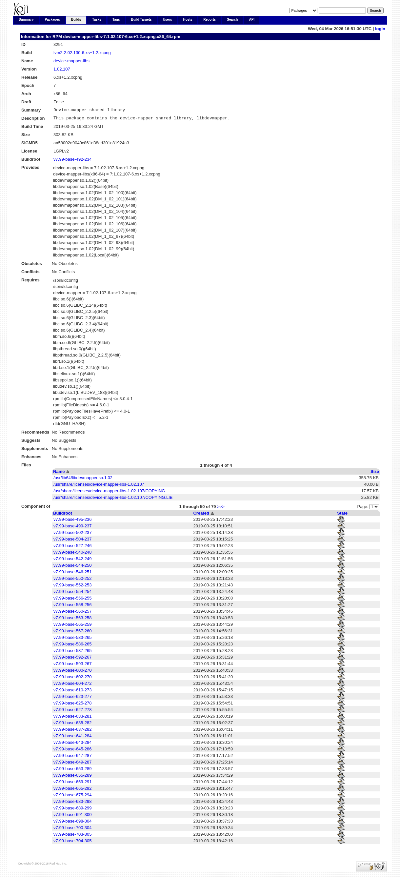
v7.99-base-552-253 (72, 586)
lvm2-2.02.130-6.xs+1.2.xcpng (82, 52)
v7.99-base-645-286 (72, 750)
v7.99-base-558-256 (72, 606)
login (380, 28)
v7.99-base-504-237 (72, 541)
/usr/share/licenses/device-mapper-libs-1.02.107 (98, 486)
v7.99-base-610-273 (72, 691)
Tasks (96, 19)
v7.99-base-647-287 (72, 757)
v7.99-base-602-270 (72, 678)
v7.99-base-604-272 (72, 685)
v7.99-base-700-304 (72, 829)
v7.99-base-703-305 (72, 836)
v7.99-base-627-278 (72, 711)
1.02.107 (61, 69)
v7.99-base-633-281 (72, 718)
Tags (116, 19)
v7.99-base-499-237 (72, 527)
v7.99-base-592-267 (72, 659)
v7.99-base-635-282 (72, 724)
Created (201, 515)
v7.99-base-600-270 (72, 672)
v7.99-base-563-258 (72, 619)
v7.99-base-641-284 (72, 737)
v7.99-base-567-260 (72, 632)
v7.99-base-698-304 (72, 823)
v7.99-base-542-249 (72, 560)
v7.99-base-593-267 (72, 665)
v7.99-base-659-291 (72, 783)
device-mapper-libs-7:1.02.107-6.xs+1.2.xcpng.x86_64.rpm (121, 36)
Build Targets (141, 19)
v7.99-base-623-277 (72, 698)
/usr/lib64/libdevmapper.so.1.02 (82, 479)
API (251, 19)
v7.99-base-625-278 (72, 705)
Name (59, 473)
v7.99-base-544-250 (72, 567)
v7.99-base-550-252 (72, 580)
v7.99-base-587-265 (72, 652)
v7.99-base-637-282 (72, 731)
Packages (52, 19)
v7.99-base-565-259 (72, 626)
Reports (209, 19)
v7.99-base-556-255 (72, 600)
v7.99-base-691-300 (72, 816)
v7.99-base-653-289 (72, 770)
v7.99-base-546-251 (72, 573)
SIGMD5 (29, 144)
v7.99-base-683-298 (72, 803)
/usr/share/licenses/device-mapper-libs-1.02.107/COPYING (109, 492)
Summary (26, 19)
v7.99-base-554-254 (72, 593)
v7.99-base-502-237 (72, 534)
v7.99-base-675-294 (72, 796)
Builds (76, 19)
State (342, 515)
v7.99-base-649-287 (72, 764)
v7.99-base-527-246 (72, 547)
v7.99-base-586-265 (72, 645)
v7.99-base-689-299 (72, 809)
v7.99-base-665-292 (72, 790)
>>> (221, 508)
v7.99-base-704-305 (72, 842)
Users (167, 19)
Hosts (187, 19)
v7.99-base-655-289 (72, 777)
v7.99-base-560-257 (72, 613)
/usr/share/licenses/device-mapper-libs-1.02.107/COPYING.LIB (112, 499)
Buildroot (62, 515)
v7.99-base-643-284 (72, 744)
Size (374, 473)
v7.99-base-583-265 (72, 639)
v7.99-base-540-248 (72, 554)
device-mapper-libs (71, 60)
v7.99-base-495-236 (72, 521)
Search (232, 19)
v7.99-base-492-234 (72, 161)
